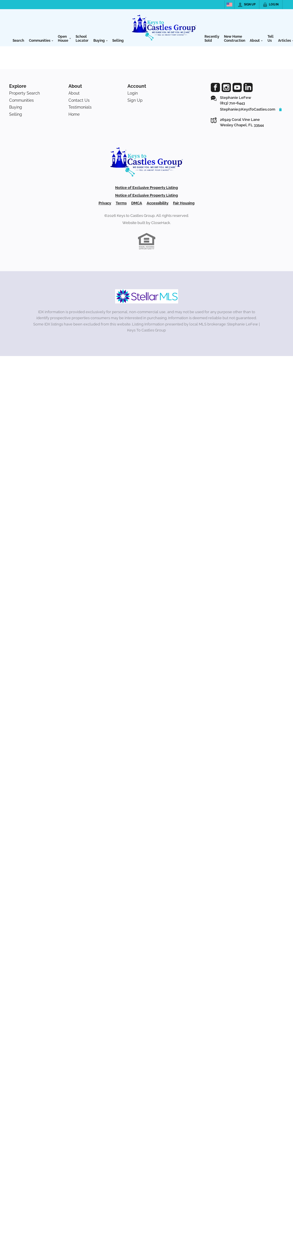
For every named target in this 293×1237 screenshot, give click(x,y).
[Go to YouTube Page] (237, 87)
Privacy (105, 203)
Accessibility (157, 203)
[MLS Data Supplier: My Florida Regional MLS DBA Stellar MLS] (146, 296)
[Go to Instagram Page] (226, 87)
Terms (121, 203)
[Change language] (229, 5)
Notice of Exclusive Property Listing (146, 187)
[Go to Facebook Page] (215, 87)
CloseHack (160, 223)
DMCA (136, 203)
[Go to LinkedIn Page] (248, 87)
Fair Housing (183, 203)
